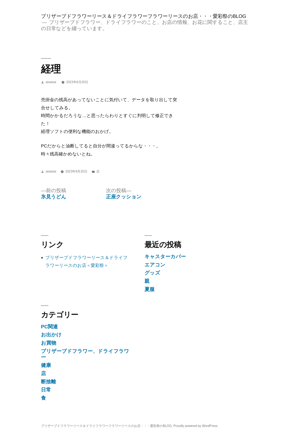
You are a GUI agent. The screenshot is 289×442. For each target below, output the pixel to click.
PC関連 (49, 326)
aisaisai (51, 82)
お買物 (48, 343)
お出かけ (51, 334)
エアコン (154, 264)
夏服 (149, 289)
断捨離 (48, 381)
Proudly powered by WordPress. (195, 426)
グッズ (152, 273)
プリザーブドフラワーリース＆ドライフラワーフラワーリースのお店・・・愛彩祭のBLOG (143, 16)
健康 (46, 365)
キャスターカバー (165, 256)
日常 (46, 389)
